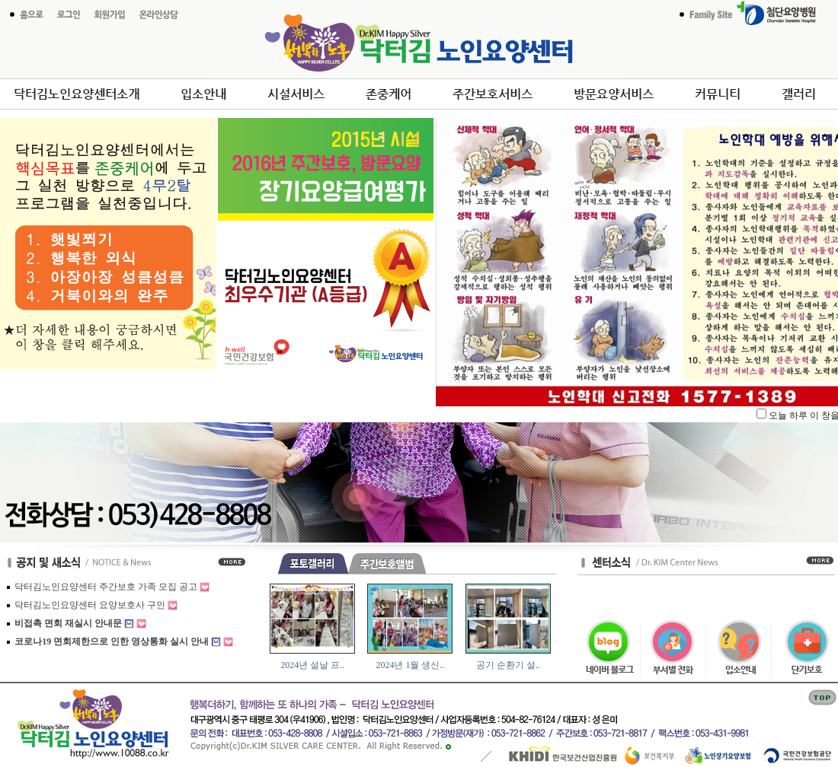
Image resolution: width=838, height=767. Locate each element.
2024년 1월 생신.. (410, 665)
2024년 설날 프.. (312, 665)
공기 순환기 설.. (508, 665)
